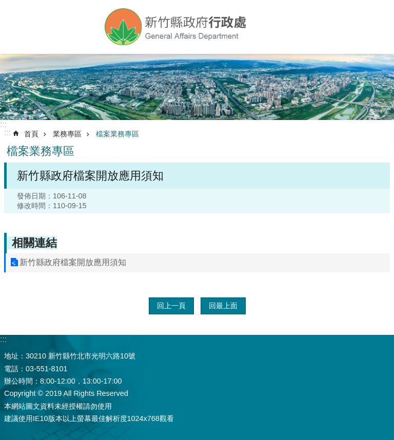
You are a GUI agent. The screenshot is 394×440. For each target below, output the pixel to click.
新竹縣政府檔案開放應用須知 (72, 262)
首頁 (31, 134)
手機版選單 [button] (16, 24)
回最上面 (223, 306)
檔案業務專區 (117, 134)
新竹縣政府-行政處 (176, 27)
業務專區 (67, 134)
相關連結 (34, 242)
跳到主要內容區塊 (5, 5)
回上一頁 (171, 306)
